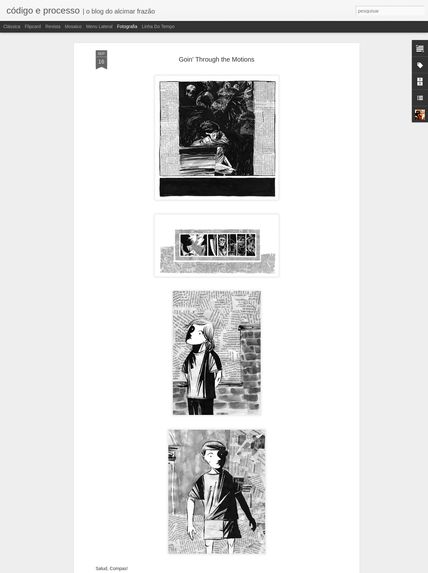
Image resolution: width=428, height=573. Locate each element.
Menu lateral (99, 26)
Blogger (240, 569)
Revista (52, 26)
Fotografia (127, 26)
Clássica (11, 26)
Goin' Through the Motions (216, 43)
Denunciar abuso (261, 569)
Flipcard (33, 26)
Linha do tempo (158, 26)
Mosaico (73, 26)
